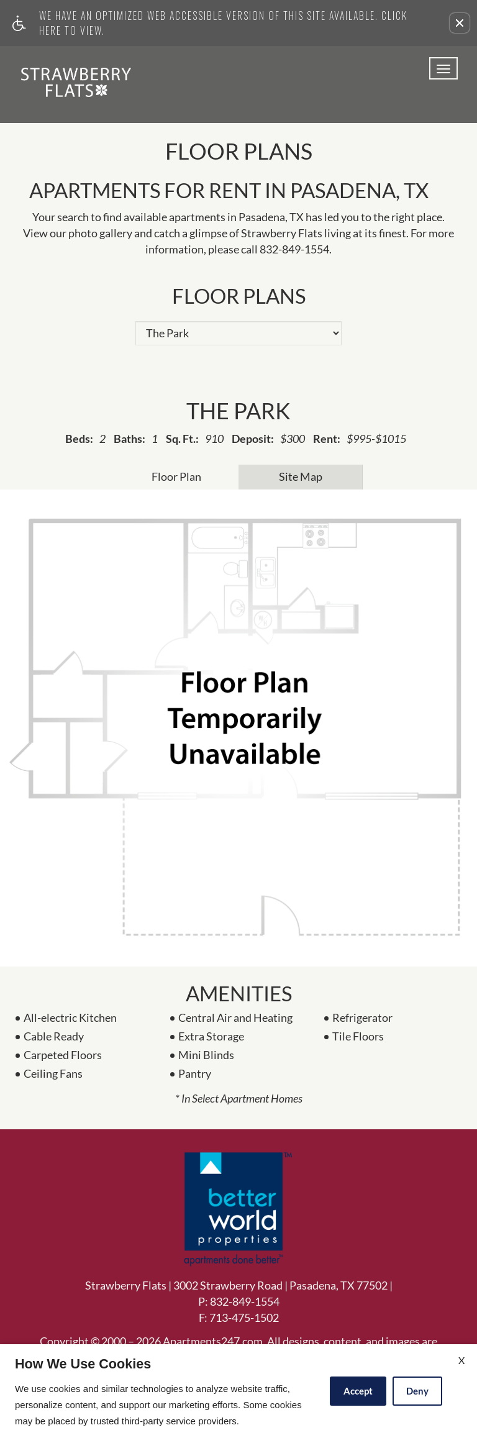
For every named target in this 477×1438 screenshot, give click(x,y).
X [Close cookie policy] (461, 1360)
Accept (358, 1390)
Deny (417, 1390)
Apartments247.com (213, 1342)
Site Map (300, 476)
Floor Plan (176, 476)
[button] (460, 23)
